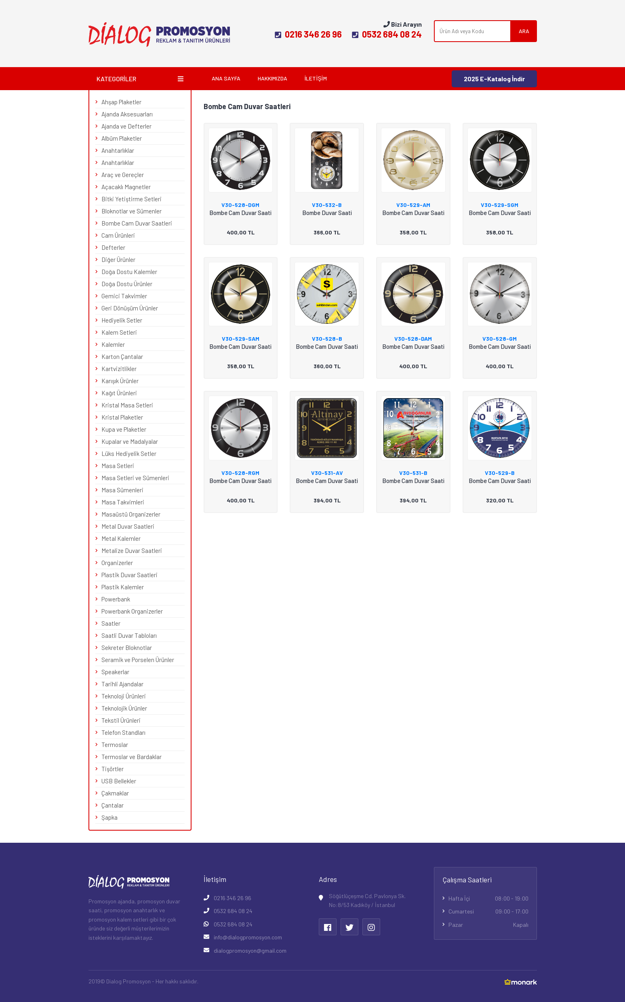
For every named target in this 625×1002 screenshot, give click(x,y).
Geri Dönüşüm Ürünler (129, 308)
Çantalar (112, 805)
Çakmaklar (115, 793)
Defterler (113, 247)
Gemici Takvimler (124, 296)
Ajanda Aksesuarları (127, 114)
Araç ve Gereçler (122, 174)
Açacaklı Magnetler (126, 186)
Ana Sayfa (226, 78)
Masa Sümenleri (122, 490)
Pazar (488, 924)
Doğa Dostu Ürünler (126, 283)
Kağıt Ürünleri (119, 393)
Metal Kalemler (121, 538)
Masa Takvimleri (122, 502)
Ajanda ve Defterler (126, 126)
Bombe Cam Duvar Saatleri (136, 223)
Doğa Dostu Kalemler (129, 271)
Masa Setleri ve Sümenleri (135, 477)
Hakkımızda (272, 78)
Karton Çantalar (122, 356)
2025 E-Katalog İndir (494, 78)
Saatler (110, 623)
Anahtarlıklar (117, 150)
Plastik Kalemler (122, 587)
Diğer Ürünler (118, 259)
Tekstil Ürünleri (121, 720)
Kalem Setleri (119, 332)
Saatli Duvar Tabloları (129, 635)
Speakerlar (115, 671)
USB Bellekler (118, 781)
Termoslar (114, 744)
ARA (524, 30)
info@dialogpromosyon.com (248, 937)
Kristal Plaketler (122, 417)
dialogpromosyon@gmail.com (250, 950)
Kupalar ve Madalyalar (129, 441)
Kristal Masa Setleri (127, 405)
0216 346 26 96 (308, 34)
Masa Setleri (117, 465)
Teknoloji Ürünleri (123, 696)
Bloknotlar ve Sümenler (131, 211)
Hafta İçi (488, 898)
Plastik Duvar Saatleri (129, 574)
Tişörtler (112, 768)
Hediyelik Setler (121, 320)
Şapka (109, 817)
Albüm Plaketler (121, 138)
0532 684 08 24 (387, 34)
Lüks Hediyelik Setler (128, 453)
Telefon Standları (123, 732)
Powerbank (115, 599)
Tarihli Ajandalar (122, 684)
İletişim (316, 78)
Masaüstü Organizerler (130, 514)
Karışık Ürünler (120, 380)
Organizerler (117, 562)
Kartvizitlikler (119, 368)
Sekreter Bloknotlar (126, 647)
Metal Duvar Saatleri (127, 526)
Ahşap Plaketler (121, 101)
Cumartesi (488, 911)
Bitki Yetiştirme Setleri (131, 199)
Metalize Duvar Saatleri (131, 550)
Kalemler (113, 344)
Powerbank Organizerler (132, 611)
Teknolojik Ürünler (124, 708)
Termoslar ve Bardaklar (131, 756)
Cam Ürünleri (118, 235)
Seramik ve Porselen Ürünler (137, 659)
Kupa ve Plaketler (123, 429)
